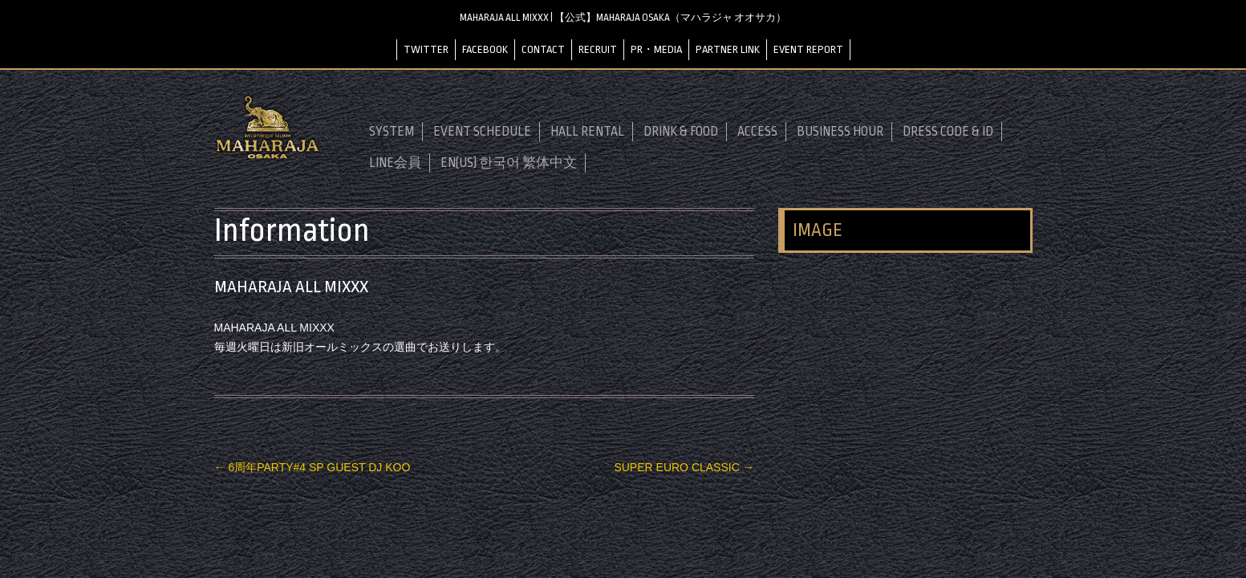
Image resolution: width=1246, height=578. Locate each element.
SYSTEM (391, 131)
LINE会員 (395, 163)
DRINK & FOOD (680, 131)
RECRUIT (597, 49)
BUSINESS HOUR (840, 131)
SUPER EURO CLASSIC (683, 467)
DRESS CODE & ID (948, 131)
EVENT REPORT (808, 49)
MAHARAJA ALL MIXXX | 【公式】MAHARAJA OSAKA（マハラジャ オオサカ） (623, 17)
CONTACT (543, 49)
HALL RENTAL (587, 131)
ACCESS (757, 131)
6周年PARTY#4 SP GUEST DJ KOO (312, 467)
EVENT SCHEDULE (482, 131)
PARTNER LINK (728, 49)
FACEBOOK (485, 49)
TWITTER (426, 49)
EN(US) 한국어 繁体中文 (508, 163)
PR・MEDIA (656, 49)
